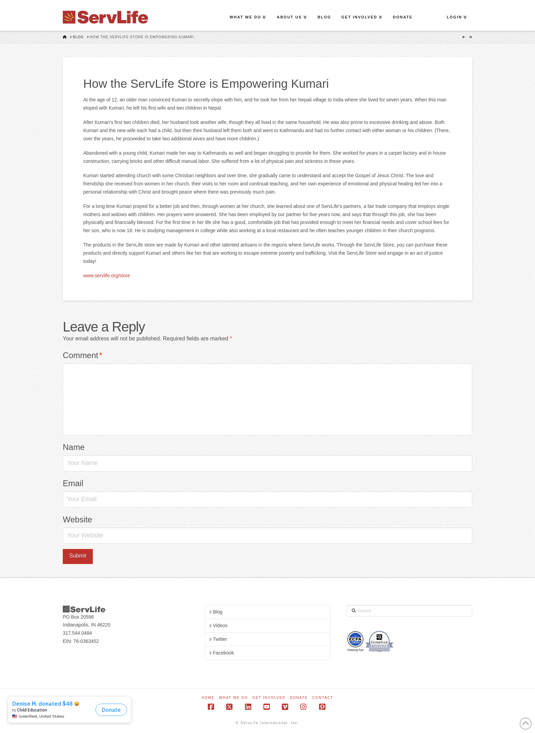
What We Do (233, 698)
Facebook (221, 653)
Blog (215, 612)
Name (74, 447)
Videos (218, 625)
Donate (299, 698)
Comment (82, 355)
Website (77, 519)
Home (208, 698)
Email (73, 483)
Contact (322, 698)
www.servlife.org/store (106, 275)
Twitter (218, 639)
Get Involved (269, 698)
